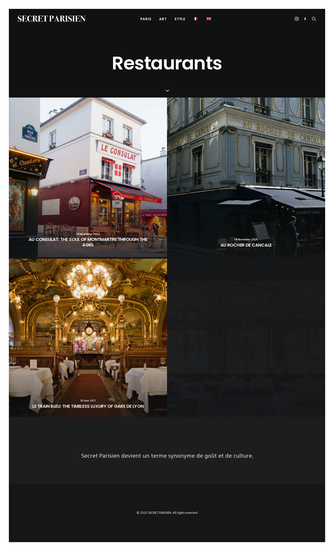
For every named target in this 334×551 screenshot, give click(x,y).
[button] (209, 18)
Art (163, 19)
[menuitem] (146, 19)
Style (179, 19)
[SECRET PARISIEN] (52, 19)
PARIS (145, 19)
